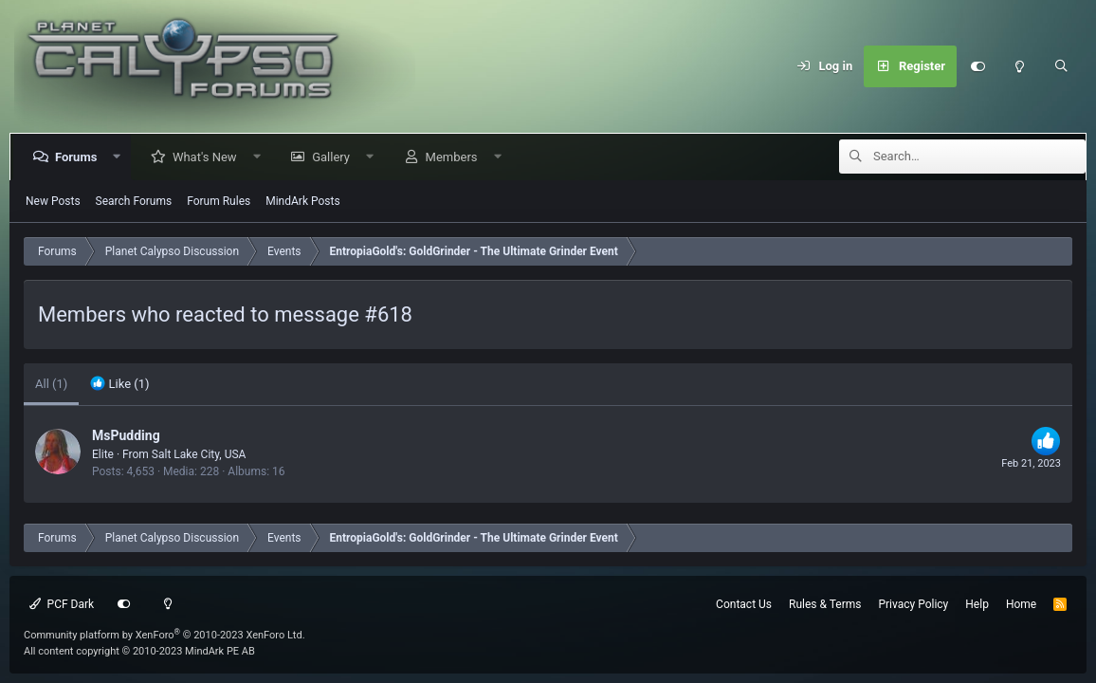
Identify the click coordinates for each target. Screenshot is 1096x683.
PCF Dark (61, 604)
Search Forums (134, 201)
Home (1021, 604)
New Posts (53, 201)
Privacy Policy (913, 604)
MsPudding (126, 435)
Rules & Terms (825, 604)
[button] (121, 157)
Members (455, 157)
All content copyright (139, 651)
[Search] (1061, 66)
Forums (79, 157)
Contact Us (744, 604)
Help (977, 604)
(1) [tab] (51, 384)
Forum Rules (218, 201)
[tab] (119, 384)
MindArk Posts (302, 201)
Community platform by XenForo (164, 635)
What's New (208, 157)
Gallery (335, 157)
